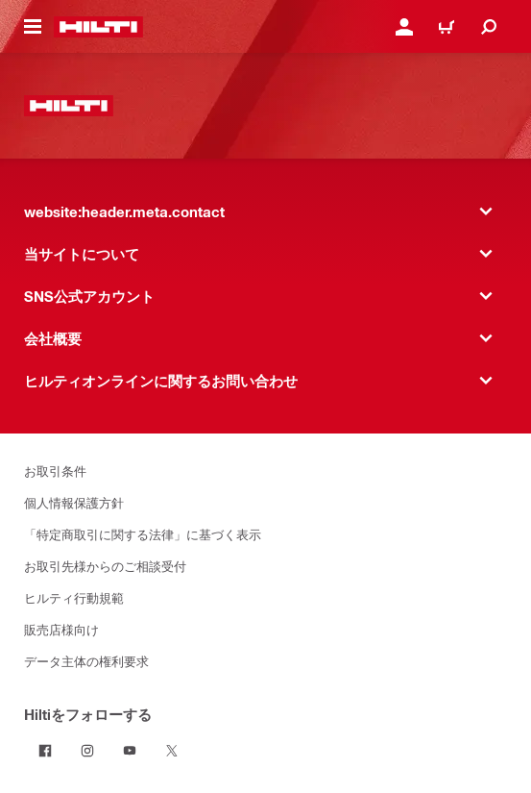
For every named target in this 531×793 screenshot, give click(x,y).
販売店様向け (61, 629)
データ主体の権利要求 (86, 661)
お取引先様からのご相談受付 (105, 565)
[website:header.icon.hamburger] (33, 27)
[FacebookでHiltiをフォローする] (45, 751)
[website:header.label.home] (98, 26)
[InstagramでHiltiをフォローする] (87, 751)
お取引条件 (55, 470)
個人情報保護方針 (74, 502)
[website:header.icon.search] (489, 27)
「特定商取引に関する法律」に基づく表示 (142, 534)
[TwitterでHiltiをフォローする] (172, 751)
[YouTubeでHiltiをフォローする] (130, 751)
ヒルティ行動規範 (74, 597)
